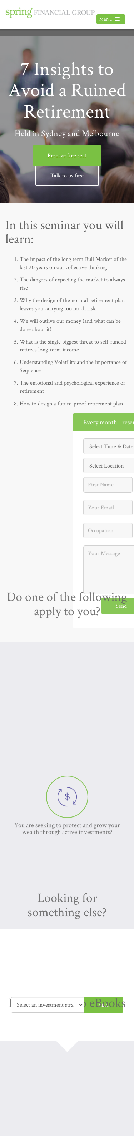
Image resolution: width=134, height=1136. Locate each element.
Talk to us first (67, 175)
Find (103, 1004)
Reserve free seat (67, 155)
